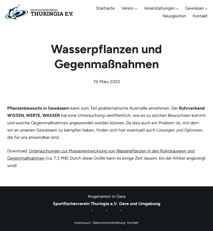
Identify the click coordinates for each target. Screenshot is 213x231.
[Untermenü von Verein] (136, 8)
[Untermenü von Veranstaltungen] (177, 8)
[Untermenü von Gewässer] (206, 8)
